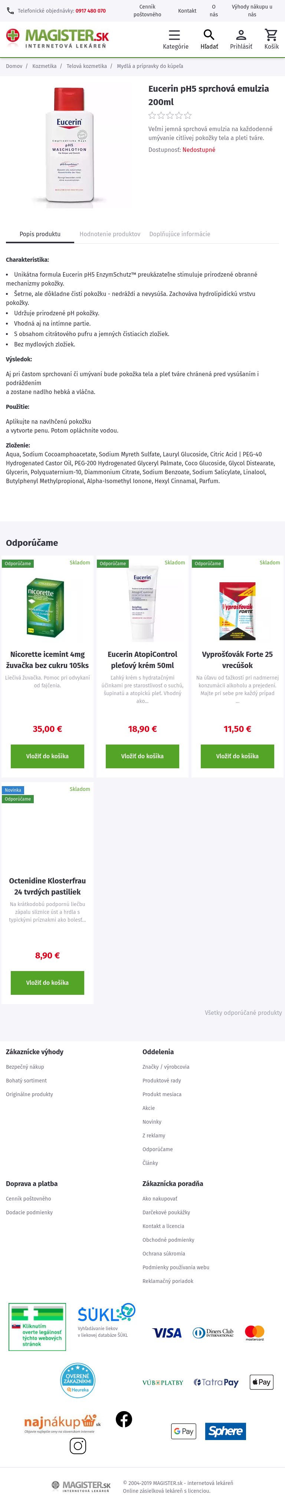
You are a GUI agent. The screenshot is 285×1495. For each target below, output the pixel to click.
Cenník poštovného (28, 1199)
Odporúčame (157, 1149)
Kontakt (187, 11)
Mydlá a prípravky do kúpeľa (150, 66)
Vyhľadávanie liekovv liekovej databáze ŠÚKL (106, 1320)
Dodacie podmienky (29, 1212)
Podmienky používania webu (175, 1267)
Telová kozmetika (87, 66)
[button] (271, 39)
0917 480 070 (91, 11)
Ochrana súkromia (163, 1254)
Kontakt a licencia (163, 1226)
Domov (14, 66)
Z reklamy (153, 1136)
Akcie (148, 1108)
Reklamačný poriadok (167, 1281)
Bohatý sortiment (26, 1081)
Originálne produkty (29, 1094)
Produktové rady (161, 1081)
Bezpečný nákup (25, 1067)
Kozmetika (44, 66)
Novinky (151, 1122)
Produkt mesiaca (161, 1094)
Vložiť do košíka (47, 756)
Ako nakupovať (159, 1199)
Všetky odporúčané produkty (243, 1012)
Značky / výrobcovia (166, 1067)
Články (150, 1163)
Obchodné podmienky (168, 1240)
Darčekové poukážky (166, 1212)
